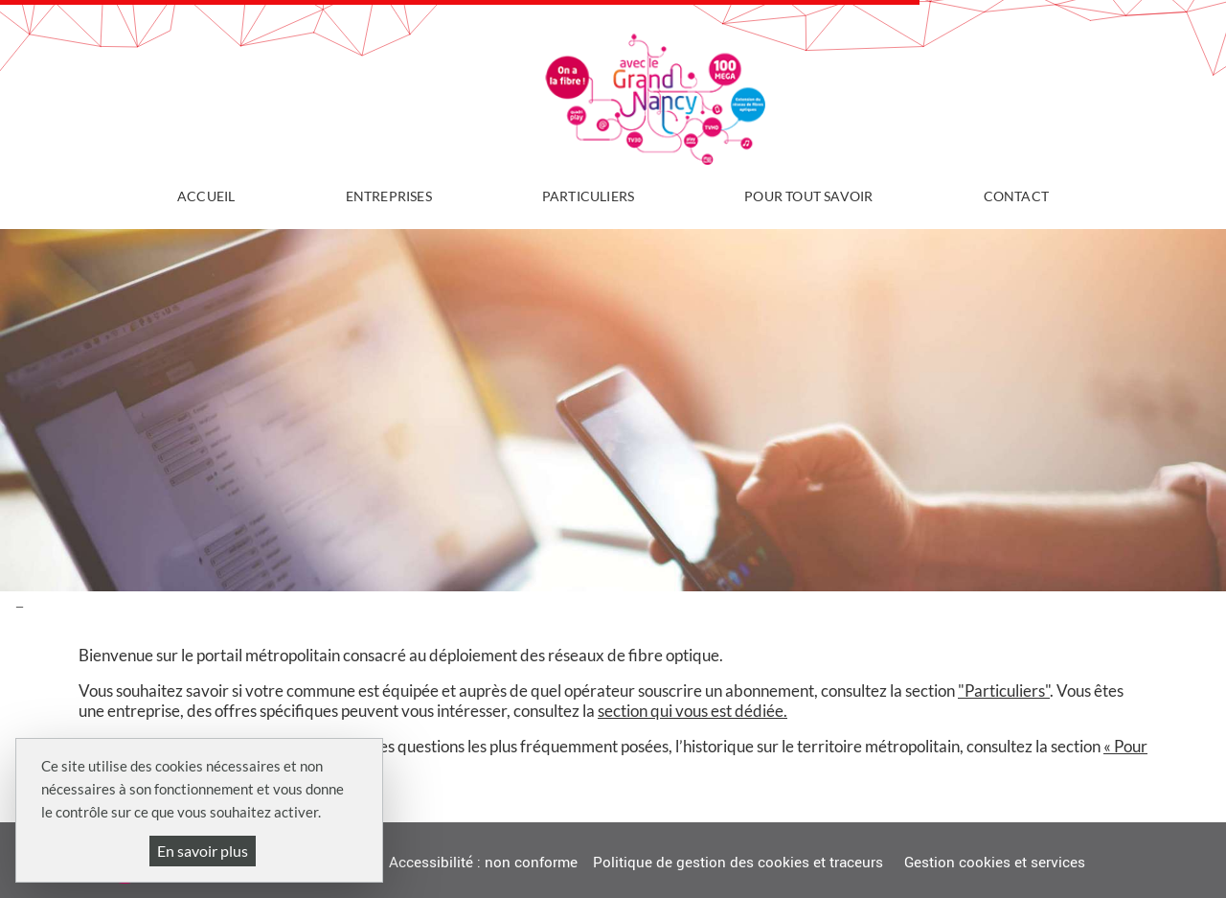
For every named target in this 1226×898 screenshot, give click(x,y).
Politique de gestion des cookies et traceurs (738, 862)
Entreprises (389, 196)
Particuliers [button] (588, 196)
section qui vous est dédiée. (692, 711)
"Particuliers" (1004, 690)
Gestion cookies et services (994, 862)
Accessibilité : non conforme (483, 862)
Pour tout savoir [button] (808, 196)
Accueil (206, 196)
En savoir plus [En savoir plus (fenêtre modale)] (202, 850)
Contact (1016, 196)
